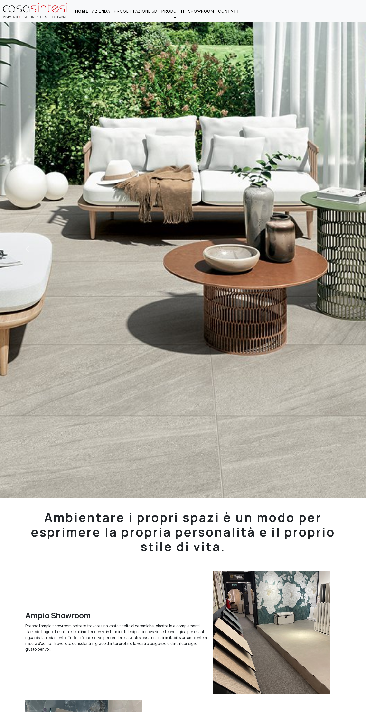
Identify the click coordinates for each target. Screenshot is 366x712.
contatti (229, 11)
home (81, 11)
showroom (201, 11)
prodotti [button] (172, 11)
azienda (101, 11)
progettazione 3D (136, 11)
